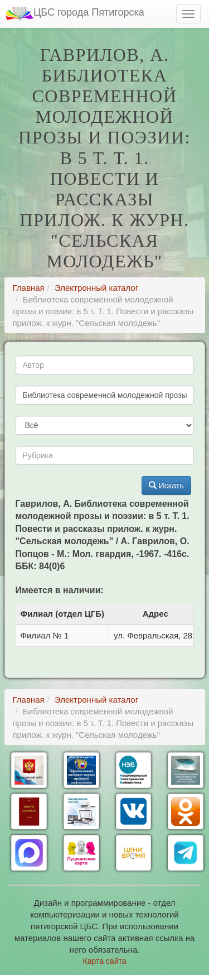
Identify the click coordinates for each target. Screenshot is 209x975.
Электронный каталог (96, 287)
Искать (166, 485)
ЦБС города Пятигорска (75, 14)
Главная (29, 287)
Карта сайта (105, 961)
